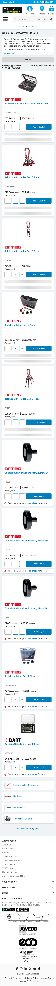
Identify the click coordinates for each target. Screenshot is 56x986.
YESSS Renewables (11, 860)
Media (28, 893)
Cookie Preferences (29, 981)
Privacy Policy (31, 978)
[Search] (51, 19)
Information (28, 887)
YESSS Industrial (9, 856)
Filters (28, 60)
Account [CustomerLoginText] (30, 14)
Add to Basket (39, 127)
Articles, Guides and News (14, 876)
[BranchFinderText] (42, 10)
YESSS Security (9, 864)
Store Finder (8, 849)
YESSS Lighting (9, 868)
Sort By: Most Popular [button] (41, 66)
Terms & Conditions (13, 978)
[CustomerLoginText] (30, 8)
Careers (5, 853)
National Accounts (10, 872)
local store (32, 503)
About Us (6, 845)
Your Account (28, 882)
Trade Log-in (38, 496)
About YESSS (28, 841)
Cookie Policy (47, 978)
